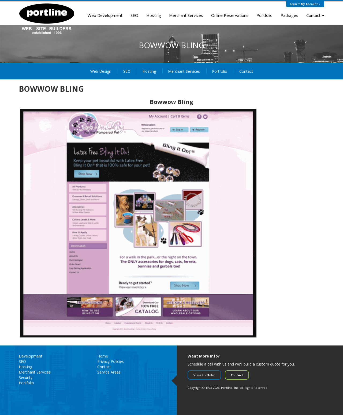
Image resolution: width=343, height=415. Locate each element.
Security (25, 377)
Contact (315, 15)
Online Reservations (229, 15)
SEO (134, 15)
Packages (289, 15)
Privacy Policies (110, 361)
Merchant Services (186, 15)
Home (102, 356)
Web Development (105, 15)
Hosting (153, 15)
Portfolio (264, 15)
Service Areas (109, 372)
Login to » (305, 4)
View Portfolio (204, 375)
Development (30, 356)
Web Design (100, 71)
